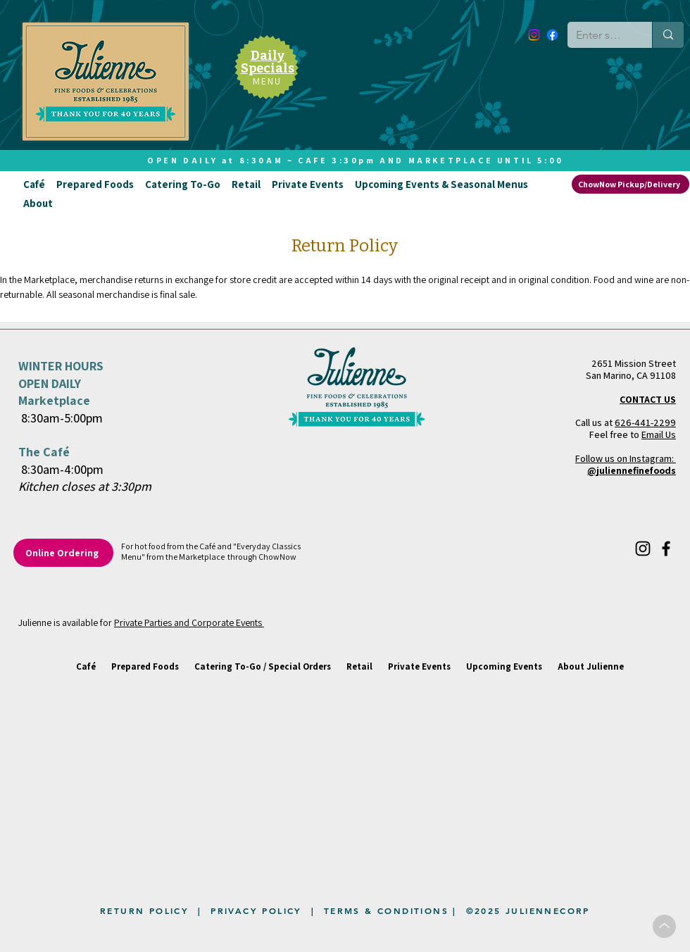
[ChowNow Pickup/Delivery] (630, 184)
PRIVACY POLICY (256, 910)
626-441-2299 (645, 422)
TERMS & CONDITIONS (386, 910)
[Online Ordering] (63, 553)
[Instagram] (534, 34)
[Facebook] (552, 34)
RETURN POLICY (144, 910)
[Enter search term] (599, 35)
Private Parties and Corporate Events (189, 622)
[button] (34, 184)
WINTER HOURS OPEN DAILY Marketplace (61, 383)
